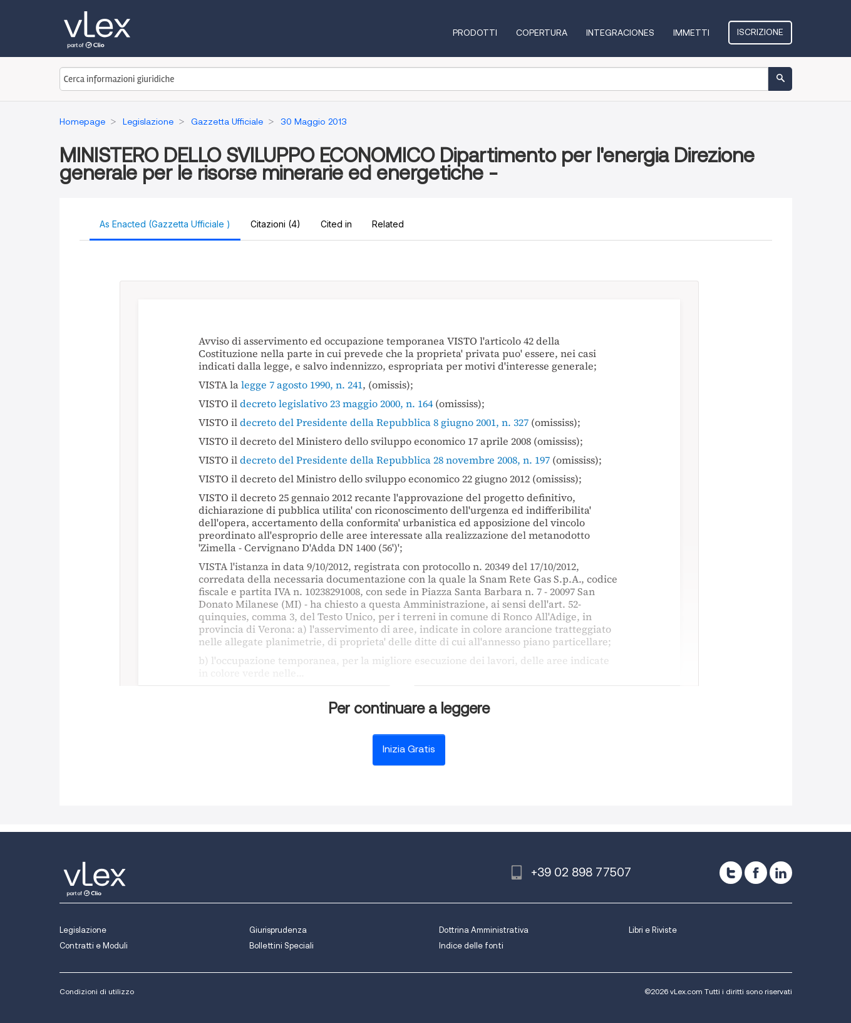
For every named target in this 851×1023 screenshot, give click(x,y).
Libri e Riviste (653, 930)
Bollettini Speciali (281, 945)
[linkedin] (781, 872)
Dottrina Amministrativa (484, 930)
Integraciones (620, 33)
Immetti (691, 33)
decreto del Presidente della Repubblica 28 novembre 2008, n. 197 (395, 460)
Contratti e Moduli (93, 945)
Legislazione (82, 930)
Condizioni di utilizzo (96, 991)
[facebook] (756, 872)
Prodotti (475, 33)
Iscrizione (760, 32)
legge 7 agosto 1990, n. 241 (302, 385)
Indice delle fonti (471, 945)
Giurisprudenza (278, 930)
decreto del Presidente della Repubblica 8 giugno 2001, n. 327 (384, 422)
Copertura (541, 33)
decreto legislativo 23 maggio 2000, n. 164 (336, 403)
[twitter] (730, 872)
